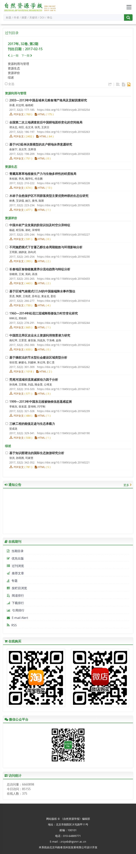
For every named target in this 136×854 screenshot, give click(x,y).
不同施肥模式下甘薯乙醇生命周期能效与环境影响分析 (45, 247)
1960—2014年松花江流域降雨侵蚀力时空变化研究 (43, 313)
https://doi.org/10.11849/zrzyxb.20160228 (63, 183)
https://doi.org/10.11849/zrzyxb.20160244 (63, 323)
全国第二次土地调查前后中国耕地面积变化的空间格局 (45, 122)
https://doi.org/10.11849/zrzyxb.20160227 (63, 234)
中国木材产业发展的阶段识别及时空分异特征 (39, 225)
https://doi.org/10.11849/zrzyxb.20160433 (63, 278)
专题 (12, 581)
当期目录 (15, 551)
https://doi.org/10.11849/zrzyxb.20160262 (63, 367)
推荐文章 (15, 573)
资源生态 (14, 68)
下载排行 (15, 603)
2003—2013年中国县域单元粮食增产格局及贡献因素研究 (48, 100)
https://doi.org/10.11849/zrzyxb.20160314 (63, 300)
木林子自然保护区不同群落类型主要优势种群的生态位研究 (48, 196)
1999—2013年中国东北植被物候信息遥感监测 (40, 402)
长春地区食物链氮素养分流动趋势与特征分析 (39, 269)
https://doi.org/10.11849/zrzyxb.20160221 (63, 462)
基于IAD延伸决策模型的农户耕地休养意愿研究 (40, 144)
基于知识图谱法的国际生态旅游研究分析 (36, 453)
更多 (126, 485)
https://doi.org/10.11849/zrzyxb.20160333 (63, 154)
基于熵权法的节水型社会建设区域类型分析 (38, 357)
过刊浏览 (15, 566)
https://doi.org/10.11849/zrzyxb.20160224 (63, 345)
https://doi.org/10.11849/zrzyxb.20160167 (63, 389)
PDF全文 (19, 114)
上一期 (13, 55)
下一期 (26, 55)
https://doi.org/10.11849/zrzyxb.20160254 (63, 109)
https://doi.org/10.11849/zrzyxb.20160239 (63, 411)
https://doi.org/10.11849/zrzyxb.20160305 (63, 205)
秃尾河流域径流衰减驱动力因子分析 (33, 379)
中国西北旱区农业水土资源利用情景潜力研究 (39, 335)
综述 (11, 77)
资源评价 (14, 73)
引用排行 (15, 610)
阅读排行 (15, 595)
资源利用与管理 (18, 64)
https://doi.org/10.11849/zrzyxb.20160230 (63, 256)
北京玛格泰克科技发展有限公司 (68, 847)
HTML (40, 114)
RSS (12, 625)
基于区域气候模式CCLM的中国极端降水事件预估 (42, 291)
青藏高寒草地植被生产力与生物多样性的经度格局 (42, 174)
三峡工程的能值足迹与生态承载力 (32, 424)
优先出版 (15, 558)
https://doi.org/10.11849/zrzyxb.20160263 (63, 132)
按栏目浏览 (17, 588)
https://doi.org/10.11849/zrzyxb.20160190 (63, 433)
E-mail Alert (17, 618)
